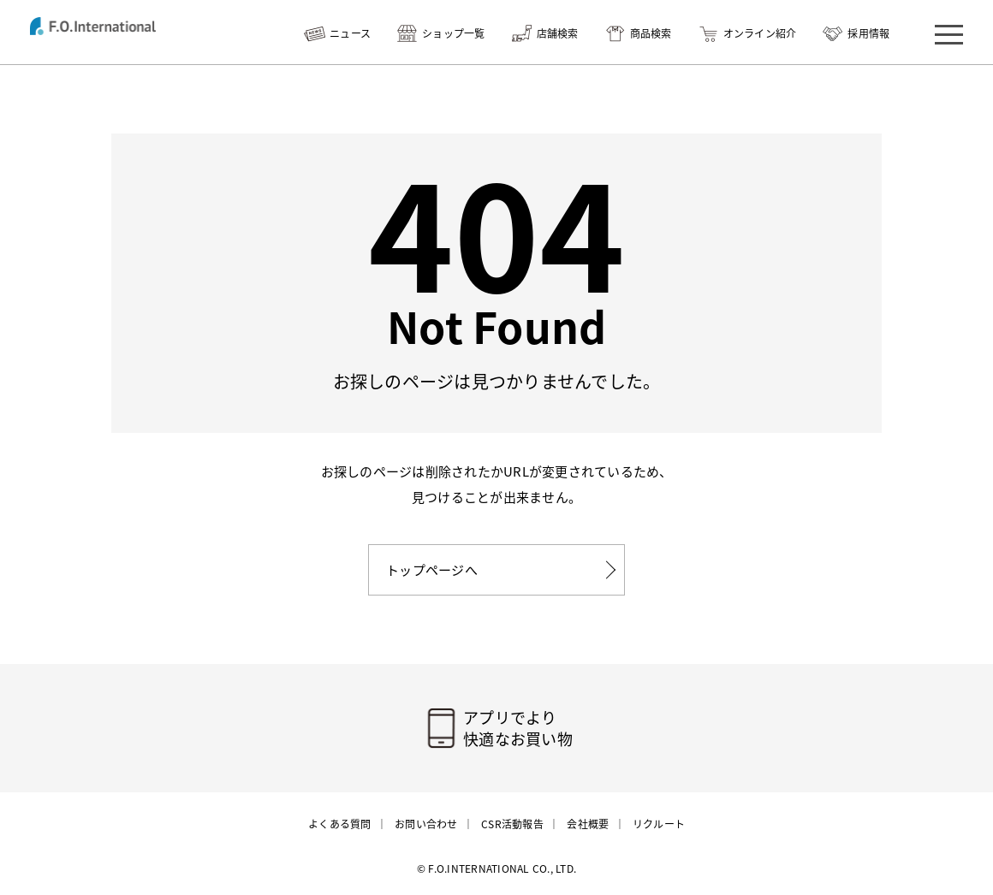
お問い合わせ (426, 824)
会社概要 (588, 824)
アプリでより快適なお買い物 (518, 728)
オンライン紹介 (760, 33)
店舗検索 (558, 33)
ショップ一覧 (453, 33)
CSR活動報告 (512, 824)
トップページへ (432, 569)
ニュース (350, 33)
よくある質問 (340, 824)
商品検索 (651, 33)
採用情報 (868, 33)
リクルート (659, 824)
